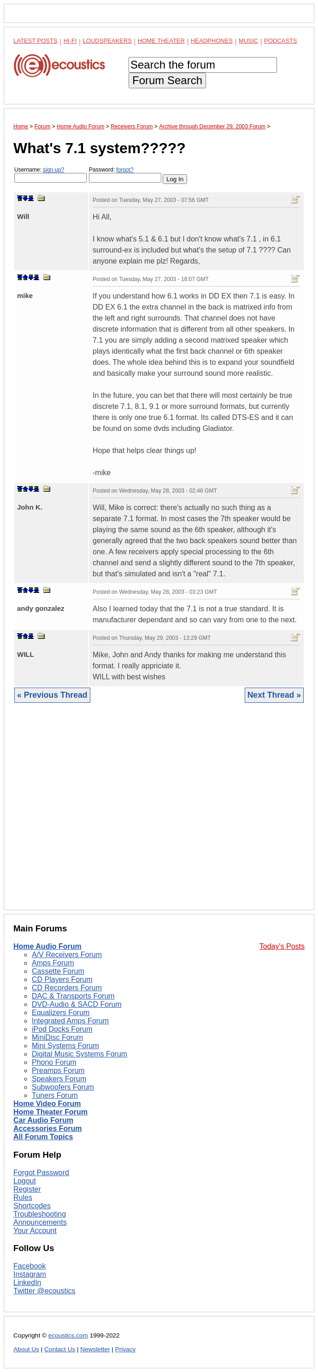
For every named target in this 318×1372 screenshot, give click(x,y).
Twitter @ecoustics (44, 1291)
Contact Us (59, 1349)
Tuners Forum (55, 1095)
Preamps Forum (58, 1070)
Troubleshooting (39, 1214)
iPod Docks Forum (62, 1029)
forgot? (124, 169)
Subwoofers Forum (63, 1087)
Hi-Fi (70, 40)
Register (27, 1189)
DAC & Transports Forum (73, 996)
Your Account (35, 1230)
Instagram (29, 1274)
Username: (50, 174)
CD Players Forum (62, 979)
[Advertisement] (159, 813)
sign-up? (53, 169)
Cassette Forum (58, 971)
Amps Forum (53, 963)
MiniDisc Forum (57, 1037)
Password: (125, 174)
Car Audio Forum (43, 1120)
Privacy (125, 1349)
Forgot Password (41, 1173)
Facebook (29, 1266)
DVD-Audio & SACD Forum (77, 1004)
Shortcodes (32, 1206)
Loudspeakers (107, 40)
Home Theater (161, 40)
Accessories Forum (47, 1128)
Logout (24, 1181)
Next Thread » (274, 695)
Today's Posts (282, 946)
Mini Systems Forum (65, 1046)
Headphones (212, 40)
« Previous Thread (52, 695)
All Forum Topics (43, 1137)
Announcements (40, 1222)
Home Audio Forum (47, 946)
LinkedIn (27, 1282)
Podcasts (280, 40)
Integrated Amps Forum (70, 1021)
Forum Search (167, 80)
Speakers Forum (59, 1079)
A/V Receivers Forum (67, 955)
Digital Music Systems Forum (79, 1054)
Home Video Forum (47, 1104)
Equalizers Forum (60, 1012)
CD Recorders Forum (67, 988)
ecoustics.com (68, 1335)
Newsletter (95, 1349)
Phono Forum (54, 1062)
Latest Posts (35, 40)
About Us (26, 1349)
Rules (22, 1197)
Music (248, 40)
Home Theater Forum (50, 1112)
